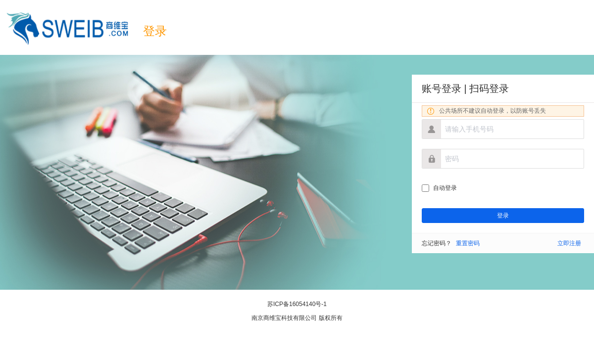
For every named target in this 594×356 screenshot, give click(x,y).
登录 (155, 31)
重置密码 (468, 243)
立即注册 (569, 243)
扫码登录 (489, 88)
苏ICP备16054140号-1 (297, 304)
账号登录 (441, 88)
